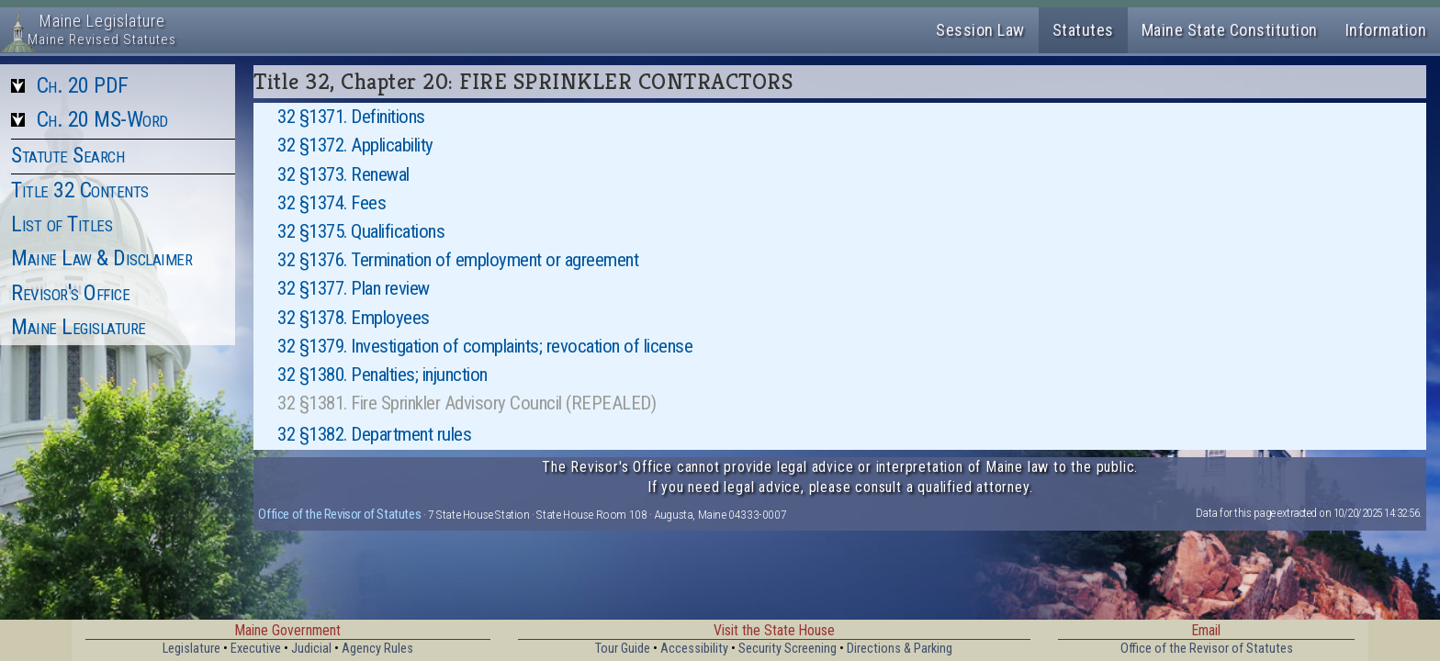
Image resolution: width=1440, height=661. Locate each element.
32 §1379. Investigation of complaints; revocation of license (484, 346)
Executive (256, 648)
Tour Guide (622, 648)
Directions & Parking (899, 648)
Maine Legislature (78, 327)
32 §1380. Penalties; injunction (382, 375)
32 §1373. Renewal (343, 174)
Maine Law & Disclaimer (101, 258)
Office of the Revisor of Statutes (339, 514)
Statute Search (67, 155)
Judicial (311, 648)
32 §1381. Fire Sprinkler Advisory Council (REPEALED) (466, 403)
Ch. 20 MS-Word (102, 119)
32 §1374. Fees (331, 203)
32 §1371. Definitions (351, 117)
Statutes (1083, 29)
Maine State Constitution (1230, 29)
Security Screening (787, 648)
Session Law (980, 29)
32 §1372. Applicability (355, 145)
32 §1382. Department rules (374, 434)
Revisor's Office (70, 293)
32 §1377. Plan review (353, 288)
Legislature (191, 648)
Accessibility (694, 648)
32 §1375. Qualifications (360, 231)
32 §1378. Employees (353, 318)
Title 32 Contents (80, 190)
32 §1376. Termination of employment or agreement (457, 260)
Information (1386, 29)
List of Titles (61, 224)
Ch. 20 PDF (83, 85)
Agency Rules (377, 648)
